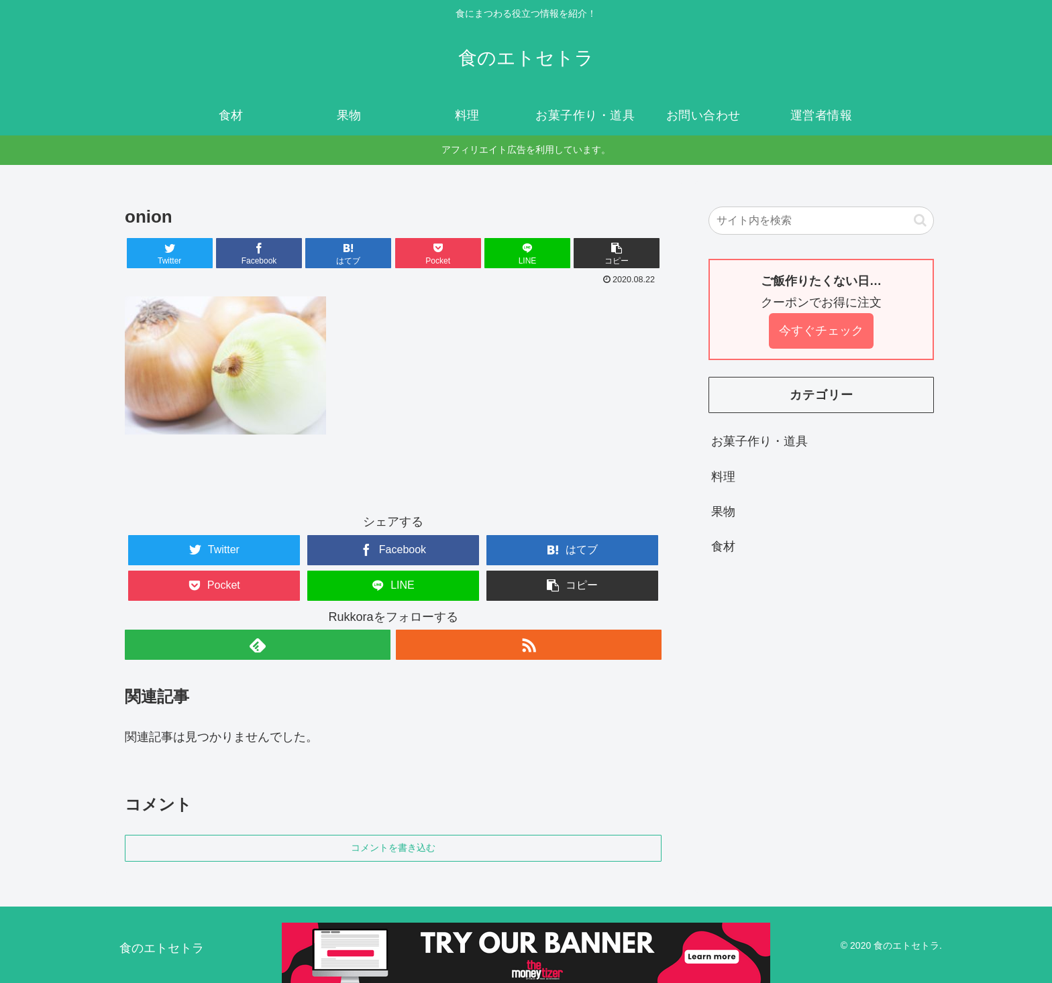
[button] (617, 253)
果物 (723, 511)
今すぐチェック (821, 330)
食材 (723, 546)
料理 (723, 476)
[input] (821, 221)
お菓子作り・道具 (759, 441)
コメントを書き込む (393, 847)
